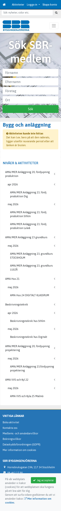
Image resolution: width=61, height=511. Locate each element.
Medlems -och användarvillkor (20, 433)
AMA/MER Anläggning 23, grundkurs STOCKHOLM (31, 255)
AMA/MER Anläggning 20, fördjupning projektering (27, 348)
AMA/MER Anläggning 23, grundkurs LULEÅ (31, 267)
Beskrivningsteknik (16, 304)
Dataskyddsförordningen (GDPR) (21, 444)
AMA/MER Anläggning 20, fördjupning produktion (27, 174)
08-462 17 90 (15, 472)
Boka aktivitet (11, 422)
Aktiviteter (18, 4)
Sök (30, 109)
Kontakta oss (10, 427)
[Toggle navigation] (53, 25)
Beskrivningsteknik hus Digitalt (28, 336)
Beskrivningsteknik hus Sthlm (27, 320)
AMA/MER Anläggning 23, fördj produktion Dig (28, 194)
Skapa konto (49, 4)
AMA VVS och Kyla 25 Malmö (26, 396)
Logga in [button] (32, 4)
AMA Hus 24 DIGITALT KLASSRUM (29, 295)
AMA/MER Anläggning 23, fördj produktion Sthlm (28, 214)
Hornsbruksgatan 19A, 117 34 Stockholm (31, 467)
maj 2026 (13, 204)
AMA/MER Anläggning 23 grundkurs (26, 237)
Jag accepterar (43, 480)
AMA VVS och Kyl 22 (16, 379)
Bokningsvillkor (12, 438)
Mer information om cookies (19, 450)
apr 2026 (13, 184)
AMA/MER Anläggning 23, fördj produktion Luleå (28, 226)
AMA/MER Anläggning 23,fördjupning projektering (32, 368)
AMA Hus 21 (12, 278)
